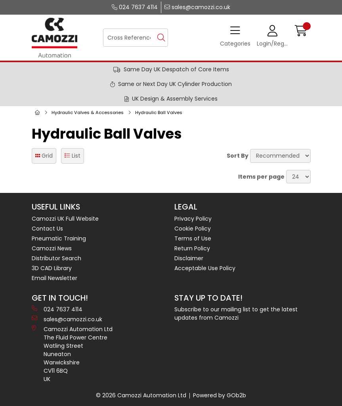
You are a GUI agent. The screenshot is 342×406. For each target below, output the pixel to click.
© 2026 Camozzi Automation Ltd (141, 395)
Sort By (237, 156)
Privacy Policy (193, 219)
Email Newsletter (54, 278)
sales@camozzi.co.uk (197, 7)
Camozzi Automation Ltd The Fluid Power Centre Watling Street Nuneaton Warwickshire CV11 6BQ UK (72, 354)
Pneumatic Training (59, 238)
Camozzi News (52, 248)
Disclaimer (188, 258)
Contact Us (47, 229)
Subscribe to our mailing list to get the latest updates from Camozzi (236, 313)
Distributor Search (56, 258)
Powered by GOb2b (219, 395)
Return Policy (192, 248)
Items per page (261, 177)
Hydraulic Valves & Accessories (88, 112)
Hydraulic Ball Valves (158, 112)
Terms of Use (192, 238)
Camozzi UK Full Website (65, 219)
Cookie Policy (192, 229)
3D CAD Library (52, 268)
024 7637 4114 (135, 7)
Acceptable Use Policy (204, 268)
